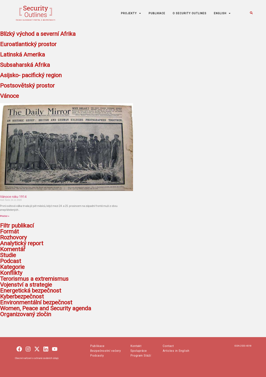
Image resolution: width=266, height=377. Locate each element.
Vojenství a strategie (26, 284)
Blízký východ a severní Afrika (38, 33)
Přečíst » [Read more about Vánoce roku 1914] (4, 216)
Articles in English (176, 369)
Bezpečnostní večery (105, 369)
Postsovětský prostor (27, 85)
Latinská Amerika (22, 54)
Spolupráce (138, 369)
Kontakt (135, 364)
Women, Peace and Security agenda (45, 308)
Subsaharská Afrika (25, 64)
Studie (8, 255)
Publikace (97, 364)
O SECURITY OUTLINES (190, 13)
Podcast (10, 261)
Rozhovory (13, 237)
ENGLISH (222, 13)
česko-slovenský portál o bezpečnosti (36, 20)
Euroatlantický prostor (28, 44)
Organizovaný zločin (25, 314)
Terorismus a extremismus (34, 278)
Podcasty (97, 374)
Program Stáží (140, 374)
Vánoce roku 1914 (13, 197)
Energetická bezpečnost (30, 290)
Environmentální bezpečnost (36, 302)
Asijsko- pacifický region (31, 75)
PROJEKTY (131, 13)
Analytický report (21, 243)
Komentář (12, 249)
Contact (168, 364)
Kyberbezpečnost (22, 296)
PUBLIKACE (157, 13)
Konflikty (11, 272)
